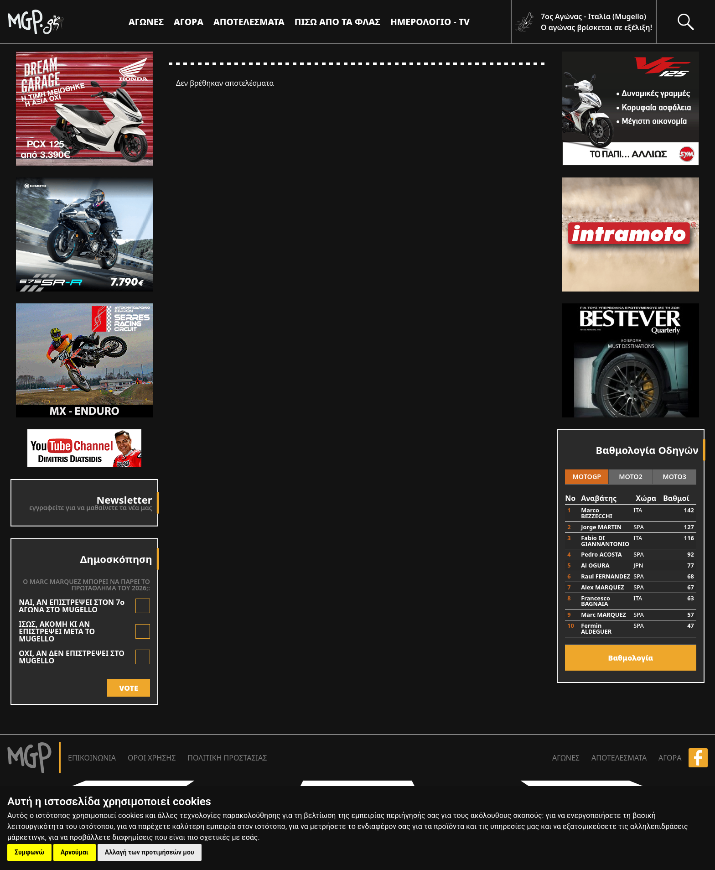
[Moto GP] (51, 21)
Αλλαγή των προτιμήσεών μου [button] (149, 852)
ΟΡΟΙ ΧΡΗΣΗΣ (152, 757)
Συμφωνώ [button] (29, 852)
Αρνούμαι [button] (74, 852)
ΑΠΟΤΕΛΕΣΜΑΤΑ (249, 22)
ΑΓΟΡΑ (669, 757)
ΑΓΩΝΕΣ (566, 757)
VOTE (128, 688)
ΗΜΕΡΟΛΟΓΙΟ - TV (430, 22)
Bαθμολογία (630, 658)
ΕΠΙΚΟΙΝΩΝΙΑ (92, 757)
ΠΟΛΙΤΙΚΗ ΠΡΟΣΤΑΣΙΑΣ (227, 757)
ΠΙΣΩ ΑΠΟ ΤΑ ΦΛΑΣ (337, 22)
